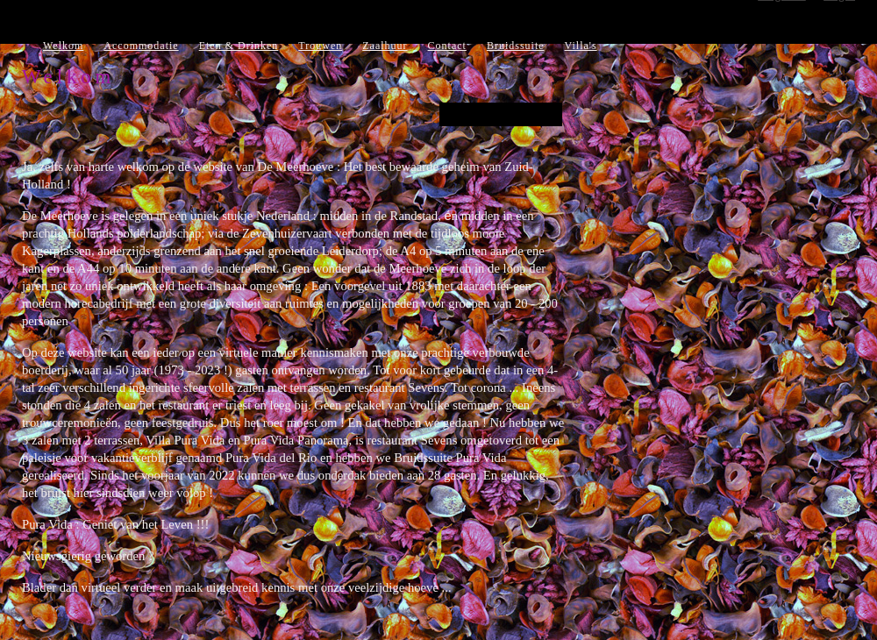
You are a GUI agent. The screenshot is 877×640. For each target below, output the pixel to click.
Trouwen (320, 45)
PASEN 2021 (500, 114)
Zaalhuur (384, 45)
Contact (447, 45)
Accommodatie (140, 45)
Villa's (581, 45)
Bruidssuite (516, 45)
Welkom (63, 45)
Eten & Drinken (239, 45)
